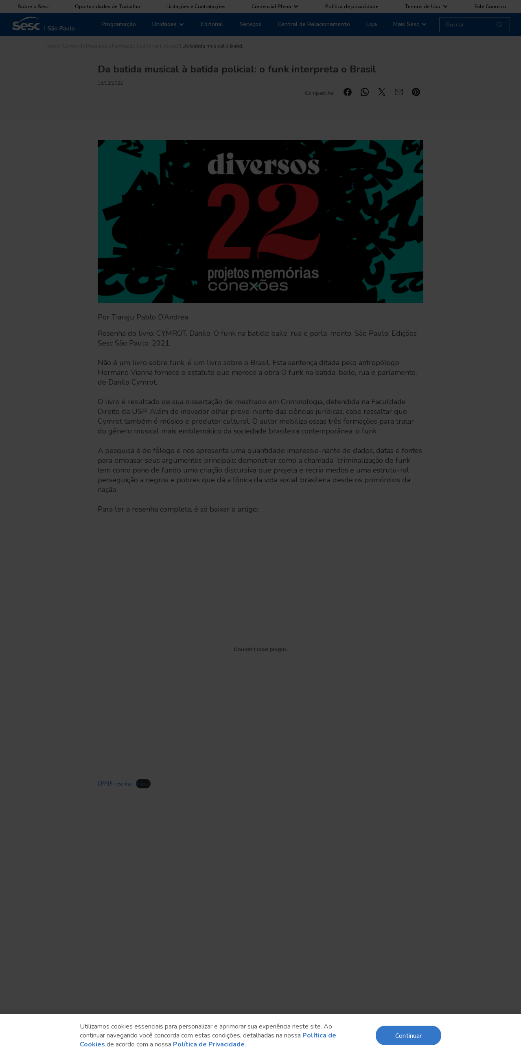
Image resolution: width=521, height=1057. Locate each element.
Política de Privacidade (209, 1044)
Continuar (408, 1035)
